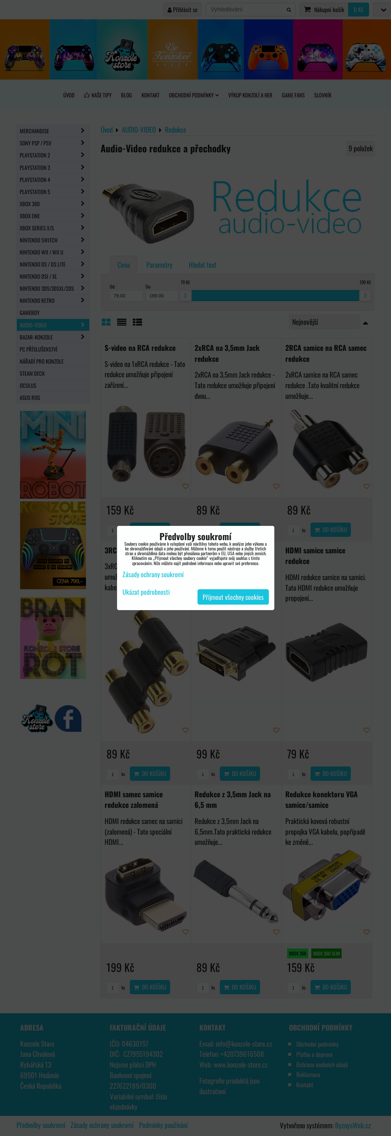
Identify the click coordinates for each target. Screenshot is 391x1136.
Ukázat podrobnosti (146, 592)
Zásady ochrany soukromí (153, 574)
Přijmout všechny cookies (233, 597)
